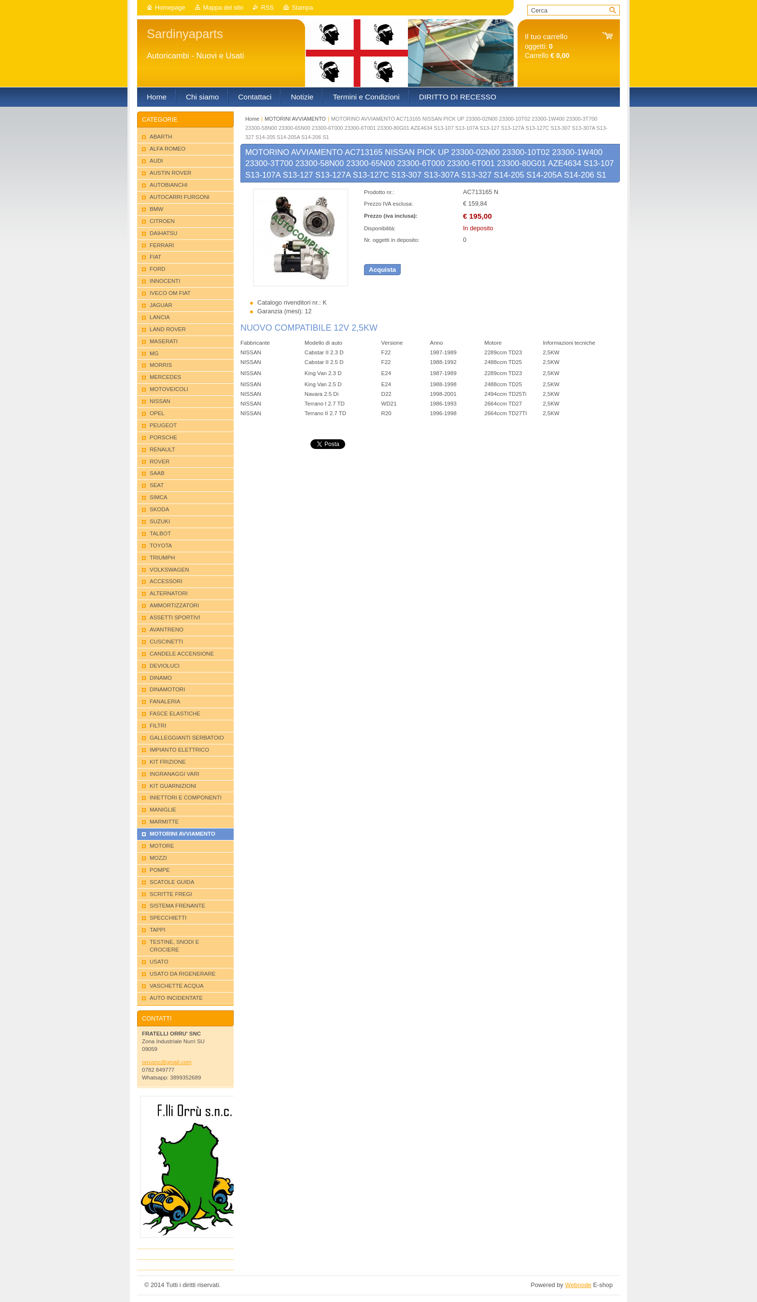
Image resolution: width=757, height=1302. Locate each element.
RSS (267, 7)
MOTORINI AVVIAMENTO (295, 119)
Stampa (302, 7)
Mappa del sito (223, 7)
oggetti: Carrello (547, 46)
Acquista (382, 269)
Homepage (170, 7)
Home (252, 119)
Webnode (578, 1284)
